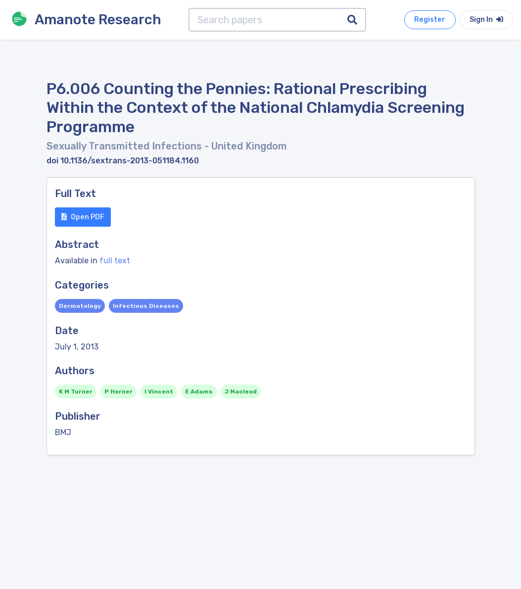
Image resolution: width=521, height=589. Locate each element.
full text (114, 260)
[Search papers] (264, 20)
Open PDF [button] (82, 217)
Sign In (486, 19)
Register (429, 19)
